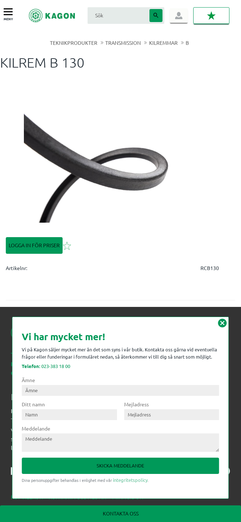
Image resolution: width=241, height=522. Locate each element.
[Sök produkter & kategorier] (117, 15)
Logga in (178, 15)
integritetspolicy (130, 480)
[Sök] (155, 15)
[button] (10, 12)
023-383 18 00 (46, 366)
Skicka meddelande (120, 465)
